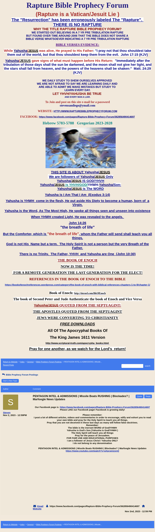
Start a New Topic (10, 381)
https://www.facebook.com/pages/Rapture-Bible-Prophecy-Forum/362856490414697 (105, 407)
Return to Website (10, 362)
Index (22, 362)
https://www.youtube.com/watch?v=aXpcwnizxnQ (92, 451)
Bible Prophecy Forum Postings (49, 362)
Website (37, 508)
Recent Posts (8, 365)
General (30, 362)
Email (40, 506)
